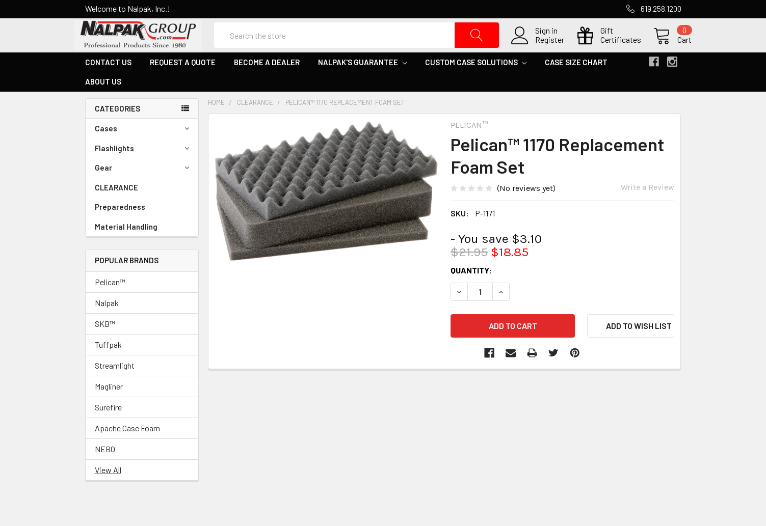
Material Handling (126, 247)
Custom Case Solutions (475, 83)
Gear (142, 189)
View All (108, 490)
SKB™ (105, 344)
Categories (117, 129)
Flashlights (142, 169)
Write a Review (647, 208)
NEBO (105, 470)
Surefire (108, 428)
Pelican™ (110, 303)
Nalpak (107, 323)
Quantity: (471, 291)
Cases (142, 149)
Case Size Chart (576, 83)
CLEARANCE (116, 208)
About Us (103, 102)
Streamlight (115, 386)
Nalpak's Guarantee (362, 83)
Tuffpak (108, 365)
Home (216, 123)
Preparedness (120, 227)
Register (539, 50)
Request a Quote (183, 83)
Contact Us (108, 83)
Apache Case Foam (127, 449)
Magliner (109, 407)
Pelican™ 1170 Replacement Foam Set (345, 123)
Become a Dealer (267, 83)
